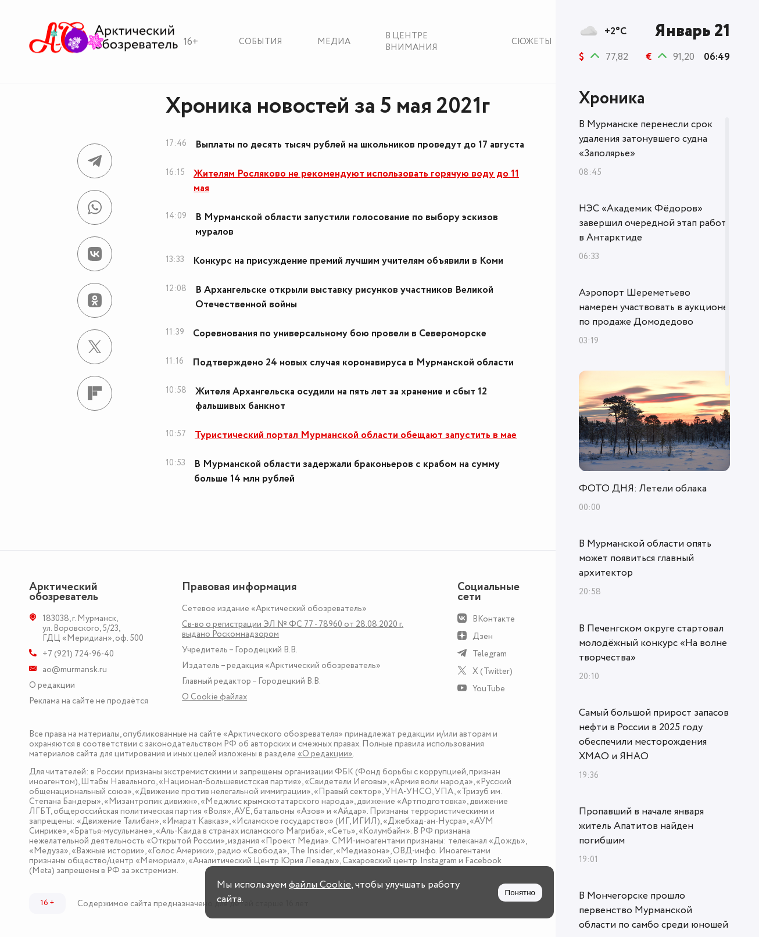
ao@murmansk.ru (74, 669)
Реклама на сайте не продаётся (88, 701)
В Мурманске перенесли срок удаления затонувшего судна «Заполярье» (646, 138)
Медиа (333, 41)
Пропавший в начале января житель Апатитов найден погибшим (641, 826)
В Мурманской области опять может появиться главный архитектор (645, 558)
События (260, 41)
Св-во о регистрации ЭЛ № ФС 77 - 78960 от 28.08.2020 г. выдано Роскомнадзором (292, 629)
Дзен (482, 636)
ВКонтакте (493, 619)
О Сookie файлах (214, 697)
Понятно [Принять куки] (520, 892)
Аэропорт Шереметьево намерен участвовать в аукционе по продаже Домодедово (653, 307)
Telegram (489, 654)
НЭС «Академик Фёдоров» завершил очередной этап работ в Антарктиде (652, 223)
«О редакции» (325, 754)
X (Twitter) (492, 671)
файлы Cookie (320, 885)
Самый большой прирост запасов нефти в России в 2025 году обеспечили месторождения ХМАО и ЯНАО (654, 734)
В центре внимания (411, 41)
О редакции (52, 685)
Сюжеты (531, 41)
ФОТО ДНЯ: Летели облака (643, 489)
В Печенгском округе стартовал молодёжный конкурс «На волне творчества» (653, 643)
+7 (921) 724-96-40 (78, 654)
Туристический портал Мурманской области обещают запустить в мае (356, 435)
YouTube (488, 689)
